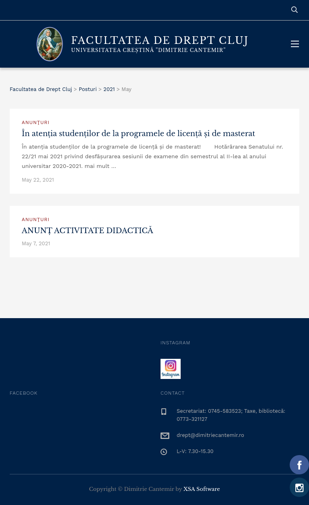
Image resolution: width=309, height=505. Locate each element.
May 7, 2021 (36, 243)
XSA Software (201, 489)
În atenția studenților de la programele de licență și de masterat (138, 133)
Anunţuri (35, 122)
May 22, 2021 (38, 180)
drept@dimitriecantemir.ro (210, 435)
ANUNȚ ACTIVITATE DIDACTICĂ (87, 230)
